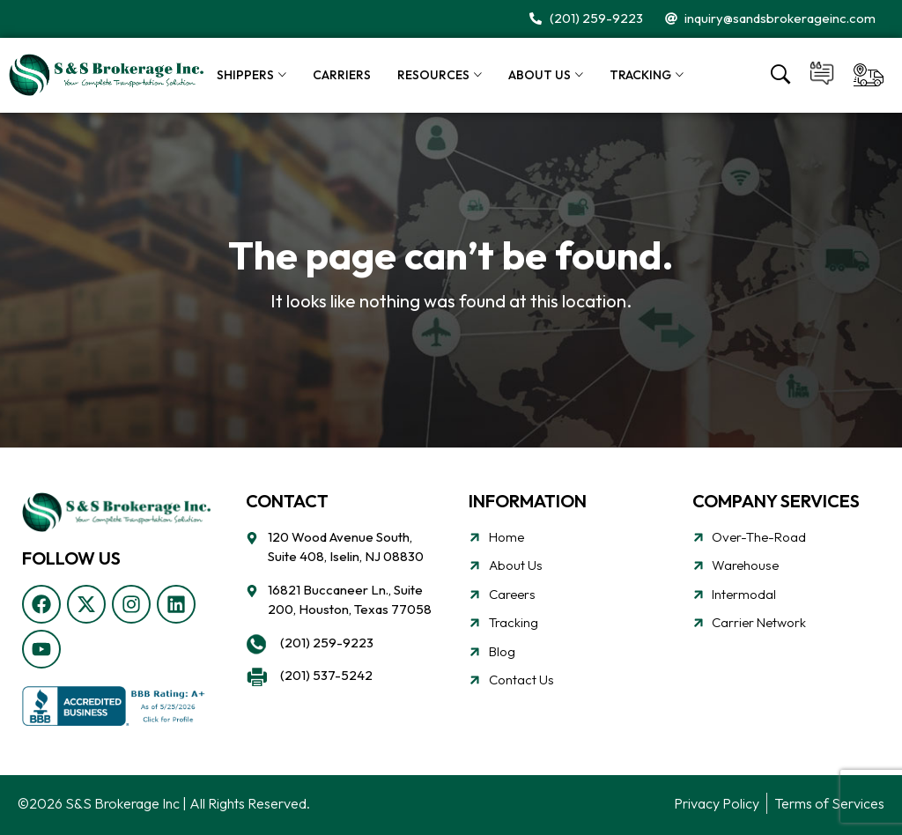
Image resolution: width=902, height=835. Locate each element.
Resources (433, 75)
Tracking (640, 75)
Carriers (342, 75)
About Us (539, 75)
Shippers (245, 75)
